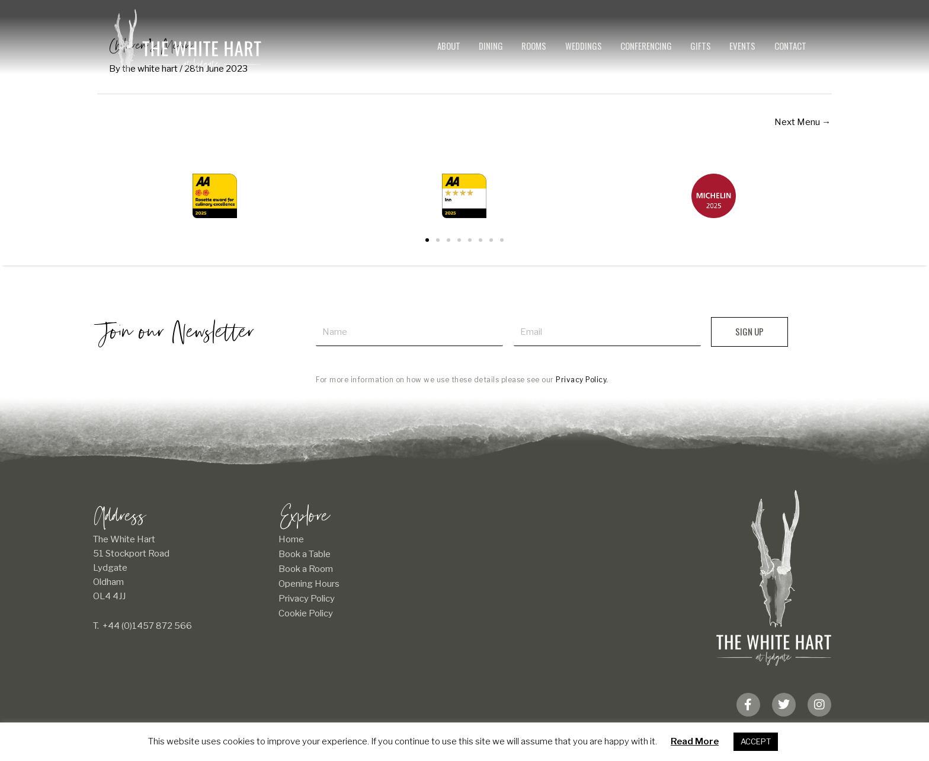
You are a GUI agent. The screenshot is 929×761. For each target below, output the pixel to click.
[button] (427, 240)
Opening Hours (308, 583)
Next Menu (802, 122)
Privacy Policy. (582, 379)
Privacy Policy (306, 598)
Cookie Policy (305, 613)
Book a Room (305, 569)
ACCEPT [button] (756, 741)
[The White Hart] (187, 40)
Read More (695, 741)
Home (291, 539)
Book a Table (304, 554)
